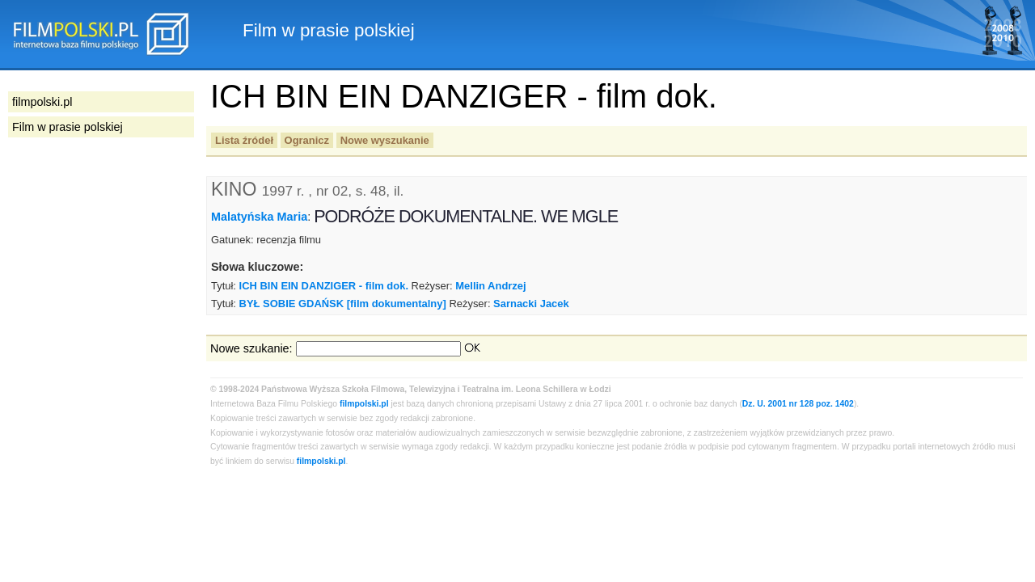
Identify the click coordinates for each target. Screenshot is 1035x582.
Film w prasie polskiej (67, 126)
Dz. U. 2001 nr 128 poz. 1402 (798, 403)
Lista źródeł (244, 140)
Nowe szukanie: (251, 348)
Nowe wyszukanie (384, 140)
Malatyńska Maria (259, 216)
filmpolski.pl (364, 403)
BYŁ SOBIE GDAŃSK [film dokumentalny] (342, 303)
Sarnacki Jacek (531, 303)
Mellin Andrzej (490, 286)
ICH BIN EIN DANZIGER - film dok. (323, 286)
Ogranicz (307, 140)
